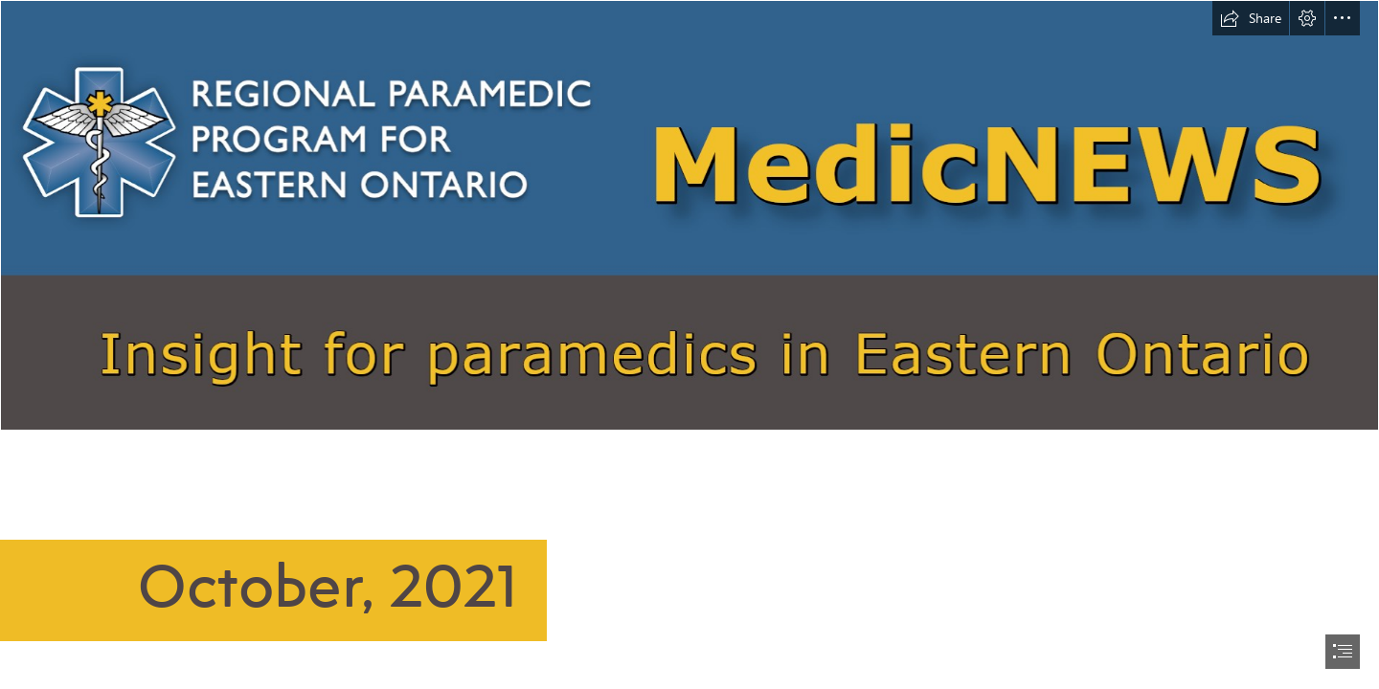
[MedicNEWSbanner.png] (689, 215)
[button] (1250, 18)
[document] (689, 344)
